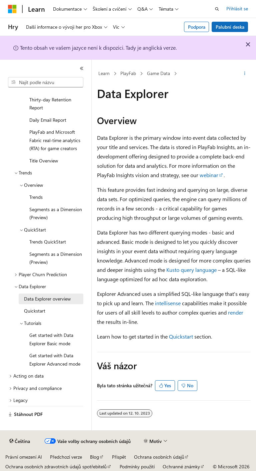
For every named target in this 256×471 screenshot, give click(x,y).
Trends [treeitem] (36, 197)
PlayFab (128, 73)
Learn (104, 73)
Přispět (119, 457)
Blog (94, 457)
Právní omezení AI (23, 457)
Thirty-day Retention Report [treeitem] (50, 103)
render (235, 312)
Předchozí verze (66, 457)
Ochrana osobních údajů (159, 457)
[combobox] (45, 82)
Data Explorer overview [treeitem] (47, 299)
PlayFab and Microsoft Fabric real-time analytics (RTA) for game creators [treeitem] (54, 140)
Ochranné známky (181, 466)
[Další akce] (245, 73)
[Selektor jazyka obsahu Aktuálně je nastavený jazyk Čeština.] (19, 441)
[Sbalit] (82, 68)
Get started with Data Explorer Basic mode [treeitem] (51, 339)
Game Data (158, 73)
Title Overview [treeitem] (43, 160)
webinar (209, 174)
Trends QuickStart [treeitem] (47, 242)
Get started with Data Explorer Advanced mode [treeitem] (54, 359)
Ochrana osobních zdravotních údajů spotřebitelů (56, 466)
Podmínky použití (137, 466)
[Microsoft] (12, 9)
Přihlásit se (237, 8)
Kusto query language (191, 269)
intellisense (168, 303)
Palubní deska (230, 27)
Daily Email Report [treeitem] (47, 120)
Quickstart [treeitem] (34, 311)
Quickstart (181, 336)
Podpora (196, 27)
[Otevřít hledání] (217, 9)
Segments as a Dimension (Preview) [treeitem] (55, 213)
